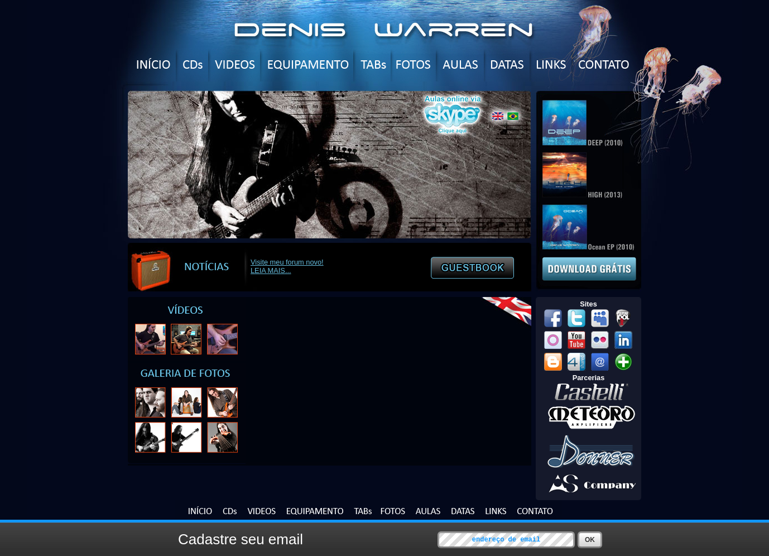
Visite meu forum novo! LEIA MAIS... (287, 266)
